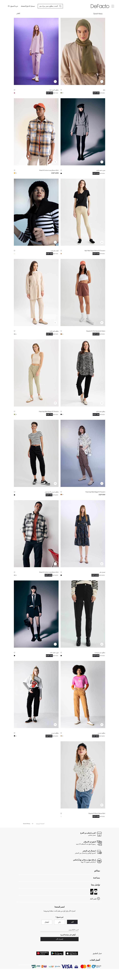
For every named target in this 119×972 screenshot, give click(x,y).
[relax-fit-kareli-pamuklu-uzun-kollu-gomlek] (36, 131)
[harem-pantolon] (36, 292)
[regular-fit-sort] (83, 292)
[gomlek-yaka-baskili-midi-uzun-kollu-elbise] (83, 533)
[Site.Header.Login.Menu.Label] (112, 6)
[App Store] (71, 953)
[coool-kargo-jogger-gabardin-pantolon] (36, 453)
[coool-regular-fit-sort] (83, 131)
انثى (72, 922)
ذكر (59, 922)
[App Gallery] (42, 953)
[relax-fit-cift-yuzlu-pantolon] (36, 51)
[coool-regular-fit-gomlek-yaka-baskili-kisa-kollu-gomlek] (83, 774)
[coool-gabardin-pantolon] (83, 694)
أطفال (47, 922)
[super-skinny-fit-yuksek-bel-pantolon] (83, 212)
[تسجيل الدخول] (30, 6)
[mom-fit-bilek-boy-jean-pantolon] (83, 614)
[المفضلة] (23, 6)
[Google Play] (57, 953)
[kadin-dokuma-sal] (83, 51)
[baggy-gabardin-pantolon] (36, 373)
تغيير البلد (93, 899)
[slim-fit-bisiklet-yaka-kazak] (36, 212)
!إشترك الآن (59, 939)
